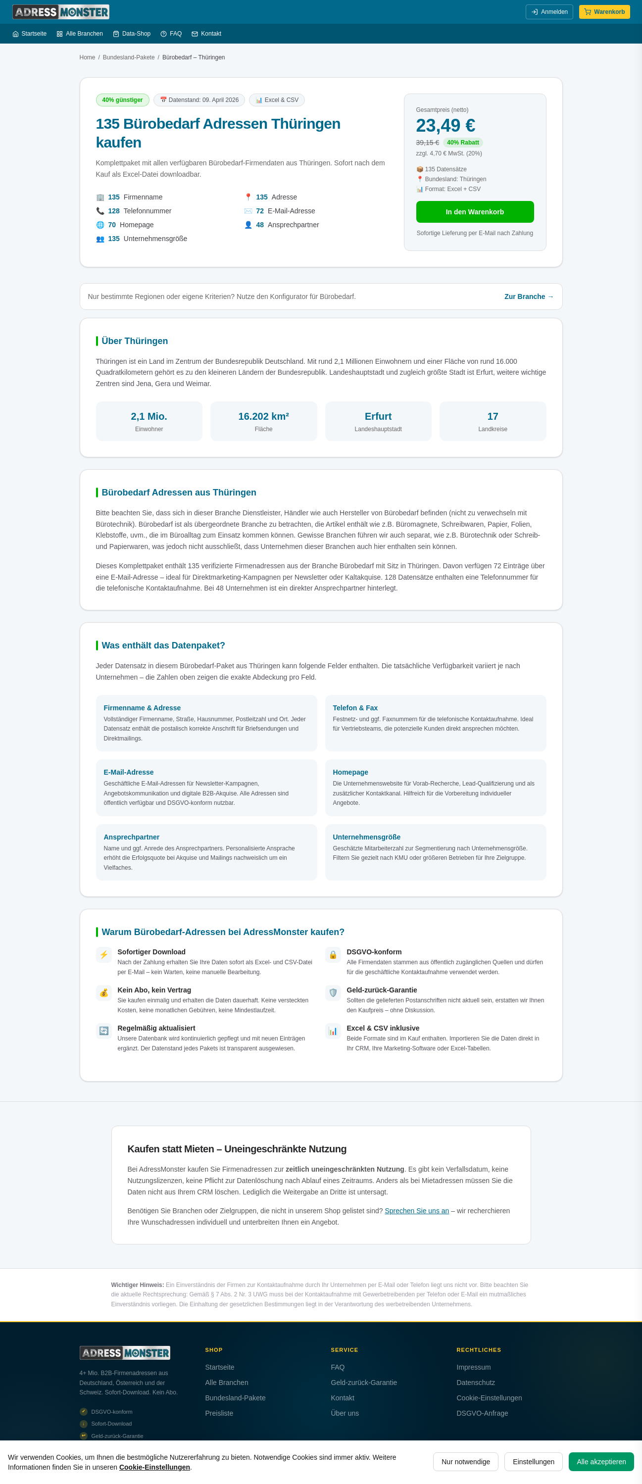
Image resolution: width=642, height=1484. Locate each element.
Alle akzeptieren (601, 1462)
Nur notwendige (466, 1462)
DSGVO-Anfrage (482, 1413)
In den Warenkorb (475, 212)
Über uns (345, 1413)
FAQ (171, 33)
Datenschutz (476, 1382)
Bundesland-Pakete (129, 57)
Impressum (474, 1367)
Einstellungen (533, 1462)
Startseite (29, 33)
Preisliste (219, 1413)
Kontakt (206, 33)
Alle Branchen (79, 33)
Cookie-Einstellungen (489, 1398)
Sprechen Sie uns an (417, 1211)
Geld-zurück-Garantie (364, 1382)
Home (88, 57)
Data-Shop (131, 33)
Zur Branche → (529, 296)
